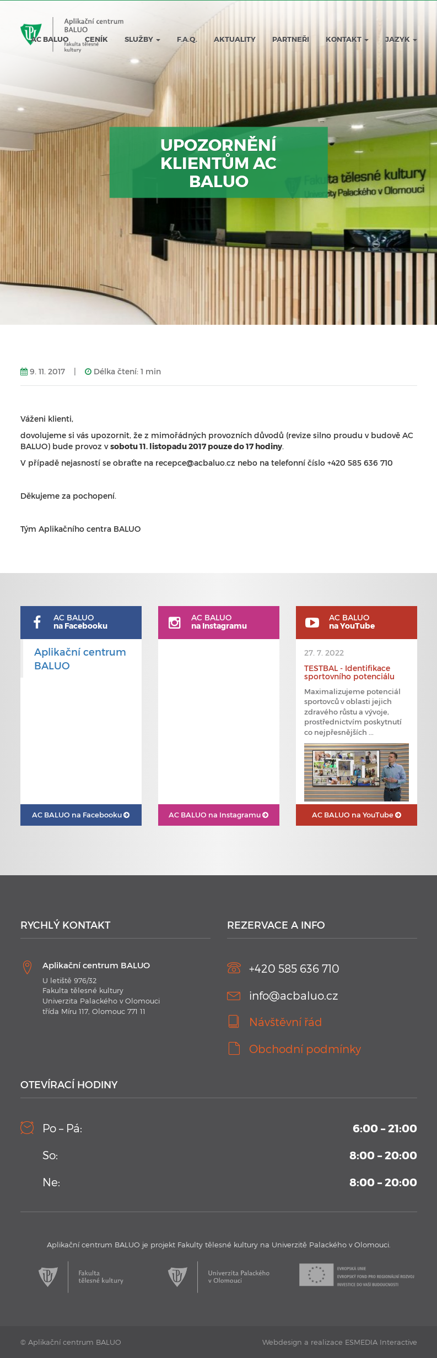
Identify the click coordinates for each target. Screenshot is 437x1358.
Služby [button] (142, 39)
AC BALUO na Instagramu (218, 814)
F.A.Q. (187, 39)
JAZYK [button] (401, 39)
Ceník (96, 39)
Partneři (290, 39)
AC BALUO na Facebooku (81, 814)
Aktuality (235, 39)
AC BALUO (49, 39)
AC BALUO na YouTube (356, 814)
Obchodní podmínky (305, 1048)
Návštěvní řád (285, 1021)
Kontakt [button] (347, 39)
